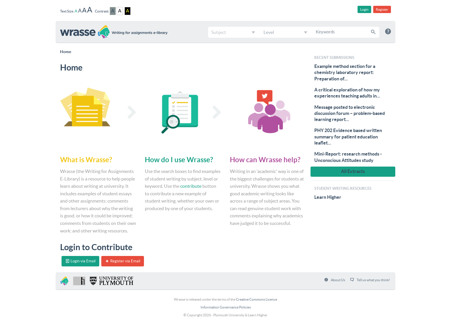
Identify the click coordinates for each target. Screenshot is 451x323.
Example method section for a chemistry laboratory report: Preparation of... (344, 72)
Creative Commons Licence (256, 299)
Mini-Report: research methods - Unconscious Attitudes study (348, 157)
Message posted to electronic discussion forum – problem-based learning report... (349, 113)
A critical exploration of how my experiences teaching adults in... (347, 92)
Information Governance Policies (226, 307)
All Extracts (353, 171)
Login (364, 9)
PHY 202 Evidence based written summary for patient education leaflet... (348, 136)
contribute (190, 186)
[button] (373, 32)
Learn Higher (327, 197)
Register (382, 9)
